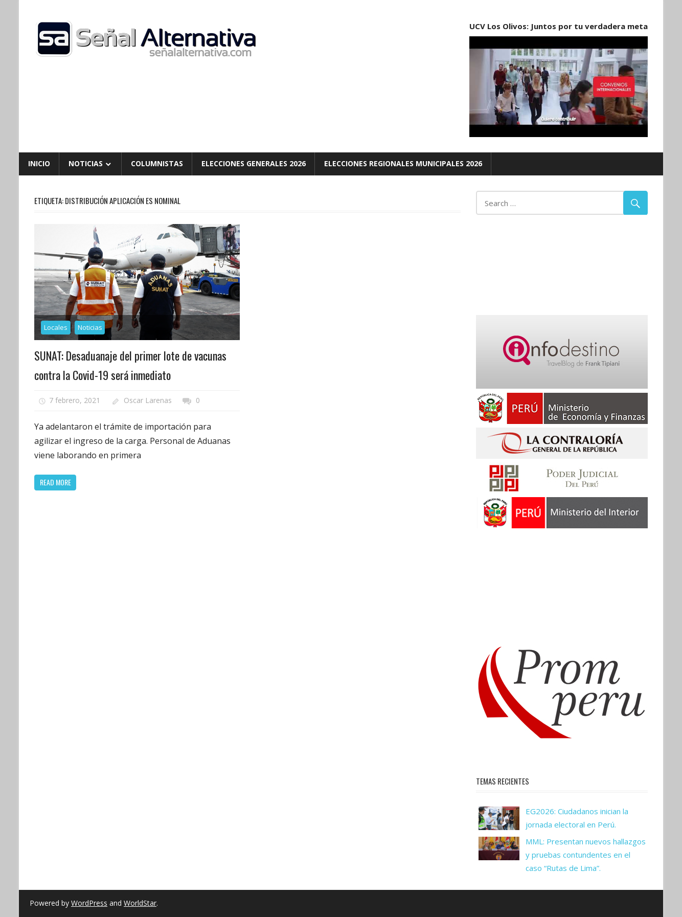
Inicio (39, 163)
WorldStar (140, 903)
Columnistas (157, 163)
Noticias (86, 163)
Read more (55, 482)
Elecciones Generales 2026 (253, 163)
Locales (55, 327)
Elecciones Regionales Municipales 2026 (403, 163)
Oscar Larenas (148, 400)
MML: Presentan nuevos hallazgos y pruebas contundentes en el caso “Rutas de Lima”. (586, 855)
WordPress (89, 903)
